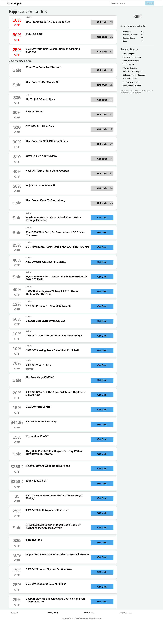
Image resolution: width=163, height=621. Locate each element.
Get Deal (102, 217)
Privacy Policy (52, 613)
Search (149, 3)
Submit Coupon (126, 613)
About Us (14, 613)
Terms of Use (88, 613)
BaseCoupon (14, 3)
